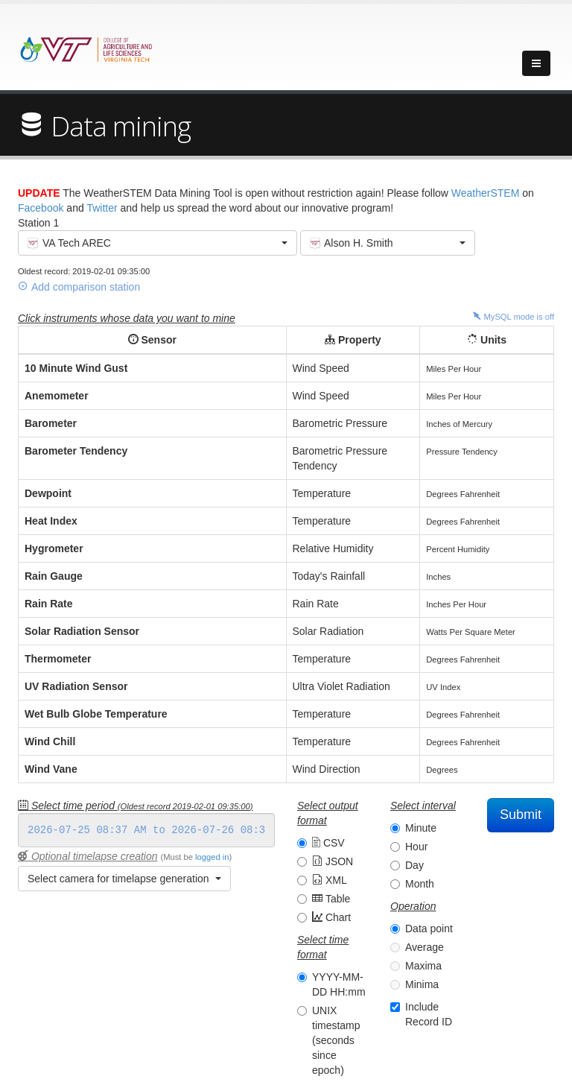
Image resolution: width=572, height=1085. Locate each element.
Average (424, 947)
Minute (420, 828)
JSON (332, 861)
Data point (429, 928)
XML (329, 880)
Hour (416, 846)
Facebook (40, 208)
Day (414, 865)
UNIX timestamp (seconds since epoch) (336, 1040)
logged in (212, 856)
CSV (328, 843)
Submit (520, 814)
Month (419, 884)
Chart (331, 917)
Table (331, 899)
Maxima (423, 966)
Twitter (101, 208)
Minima (422, 984)
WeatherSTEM (485, 193)
